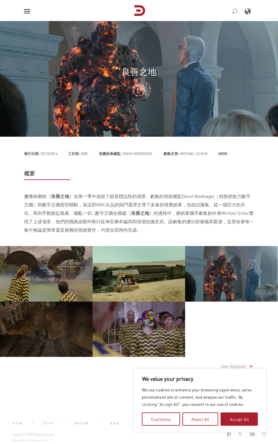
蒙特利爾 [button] (81, 422)
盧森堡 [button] (114, 422)
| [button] (33, 422)
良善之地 (139, 71)
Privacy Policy (21, 440)
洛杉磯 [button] (17, 422)
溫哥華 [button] (48, 422)
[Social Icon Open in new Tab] (229, 434)
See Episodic (237, 366)
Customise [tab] (161, 419)
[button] (27, 11)
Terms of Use (40, 440)
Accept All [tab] (239, 419)
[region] (200, 400)
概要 (29, 173)
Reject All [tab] (200, 419)
